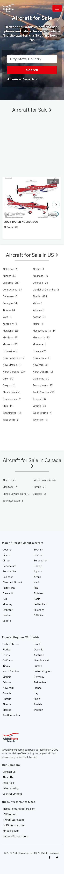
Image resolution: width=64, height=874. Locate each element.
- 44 (9, 310)
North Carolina (11, 671)
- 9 (38, 310)
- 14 (10, 269)
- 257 (11, 282)
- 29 (10, 344)
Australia (39, 655)
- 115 (11, 330)
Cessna (7, 549)
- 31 (41, 378)
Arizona (7, 682)
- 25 (9, 480)
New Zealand (41, 660)
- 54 (10, 303)
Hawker (7, 615)
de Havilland (41, 604)
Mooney (7, 604)
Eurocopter (40, 560)
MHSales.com (11, 830)
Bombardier (9, 571)
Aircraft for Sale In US (32, 255)
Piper (6, 555)
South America (11, 715)
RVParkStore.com (13, 819)
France (38, 687)
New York (8, 687)
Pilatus (38, 555)
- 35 (41, 364)
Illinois (6, 665)
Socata (7, 620)
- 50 (10, 275)
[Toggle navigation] (57, 8)
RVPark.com (10, 814)
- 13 (41, 358)
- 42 (44, 480)
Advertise (8, 782)
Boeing (38, 566)
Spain (37, 698)
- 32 (41, 337)
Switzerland (40, 682)
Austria (38, 704)
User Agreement (12, 793)
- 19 (40, 275)
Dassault (8, 593)
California (8, 660)
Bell (5, 598)
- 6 (10, 323)
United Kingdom (43, 671)
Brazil (37, 644)
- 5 (10, 296)
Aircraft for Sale (32, 110)
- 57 (12, 289)
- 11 (9, 385)
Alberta (7, 704)
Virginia (7, 676)
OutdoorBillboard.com (15, 836)
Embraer (7, 609)
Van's (37, 582)
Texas (6, 655)
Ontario (7, 698)
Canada (7, 693)
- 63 (39, 405)
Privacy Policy (10, 788)
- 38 (39, 316)
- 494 (40, 296)
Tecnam (38, 549)
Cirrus (6, 560)
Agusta (38, 571)
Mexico (7, 709)
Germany (39, 676)
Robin (37, 598)
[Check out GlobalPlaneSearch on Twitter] (57, 857)
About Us (8, 777)
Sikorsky (39, 609)
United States (11, 644)
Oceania (38, 649)
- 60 (8, 378)
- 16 (12, 412)
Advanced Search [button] (22, 79)
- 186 (39, 399)
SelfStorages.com (13, 825)
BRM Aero (40, 615)
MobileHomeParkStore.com (19, 808)
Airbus (37, 576)
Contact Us (9, 771)
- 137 (14, 371)
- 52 (12, 399)
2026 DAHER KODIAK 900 (21, 221)
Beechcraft (9, 566)
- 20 (40, 351)
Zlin (36, 587)
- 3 (38, 269)
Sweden (38, 709)
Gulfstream (9, 587)
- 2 (46, 289)
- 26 (40, 282)
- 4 (7, 316)
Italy (36, 693)
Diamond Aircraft (12, 582)
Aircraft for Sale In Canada (32, 462)
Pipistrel (38, 593)
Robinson (8, 576)
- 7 (10, 486)
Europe (38, 665)
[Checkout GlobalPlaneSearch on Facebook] (49, 857)
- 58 (44, 392)
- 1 (11, 392)
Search (32, 70)
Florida (6, 649)
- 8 (10, 419)
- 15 (10, 337)
